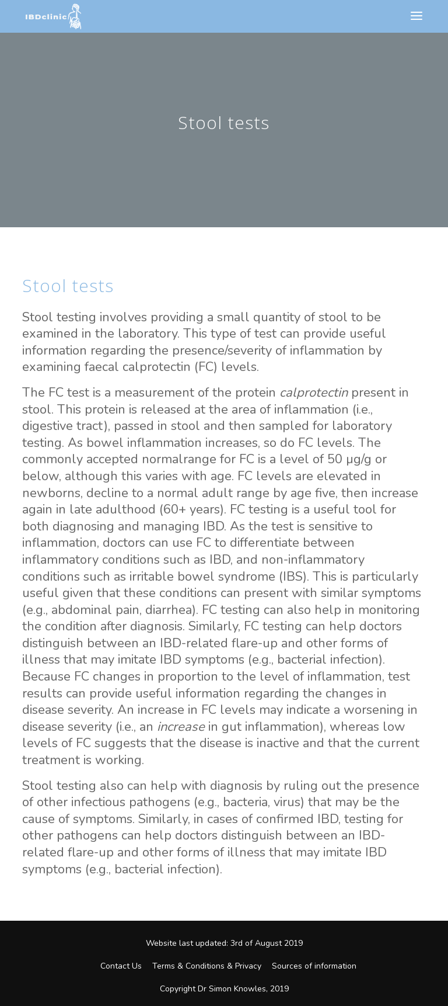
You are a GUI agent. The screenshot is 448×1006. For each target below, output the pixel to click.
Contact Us (121, 966)
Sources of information (314, 966)
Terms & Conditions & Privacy (206, 966)
